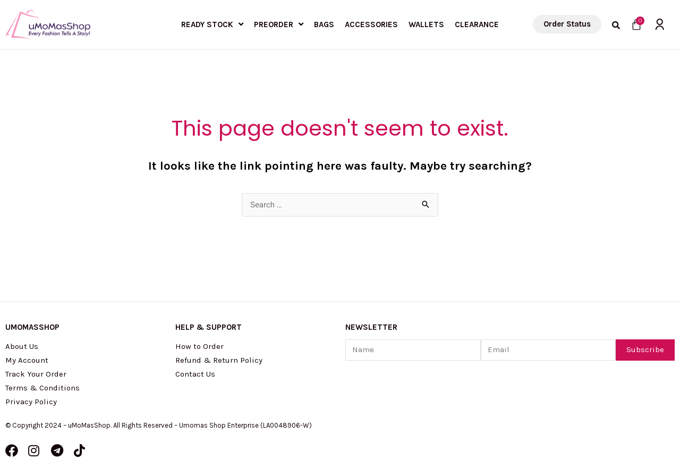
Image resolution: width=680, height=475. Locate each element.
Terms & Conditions (42, 388)
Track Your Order (35, 374)
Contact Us (195, 374)
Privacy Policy (31, 401)
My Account (26, 360)
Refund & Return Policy (218, 360)
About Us (21, 346)
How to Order (199, 346)
